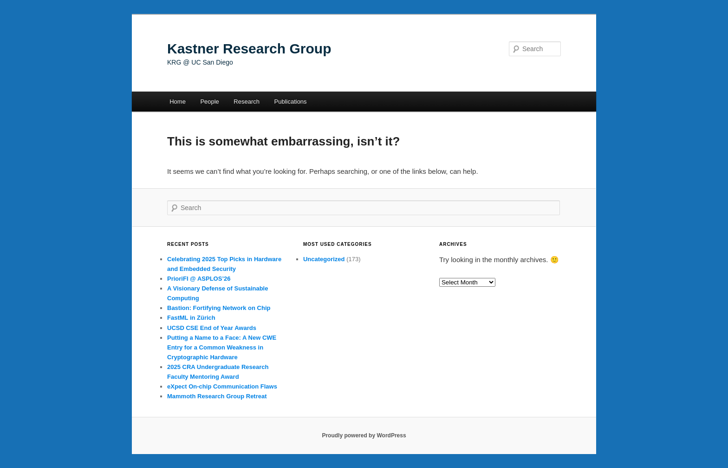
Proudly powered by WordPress (364, 435)
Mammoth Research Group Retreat (217, 396)
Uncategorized (324, 259)
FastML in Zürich (191, 317)
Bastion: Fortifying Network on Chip (218, 307)
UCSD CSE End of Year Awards (211, 327)
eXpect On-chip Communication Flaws (222, 386)
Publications (290, 101)
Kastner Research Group (249, 48)
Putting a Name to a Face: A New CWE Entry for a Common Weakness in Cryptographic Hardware (221, 347)
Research (247, 101)
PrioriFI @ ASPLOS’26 (198, 278)
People (209, 101)
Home (177, 101)
